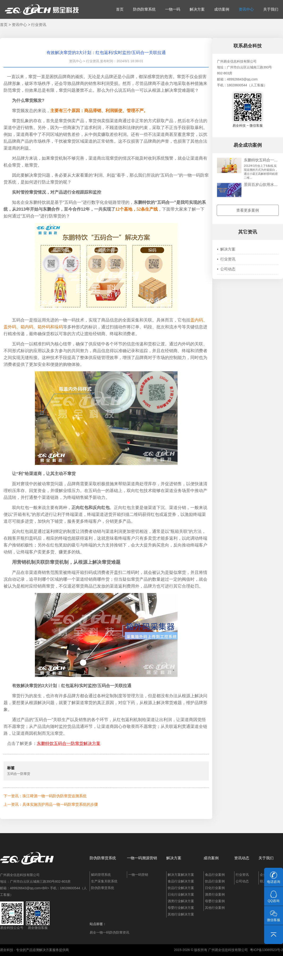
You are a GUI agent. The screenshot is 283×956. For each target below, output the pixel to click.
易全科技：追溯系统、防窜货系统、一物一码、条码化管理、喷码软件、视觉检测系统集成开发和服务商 (42, 9)
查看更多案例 (247, 210)
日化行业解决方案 (181, 894)
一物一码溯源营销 (142, 858)
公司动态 (226, 269)
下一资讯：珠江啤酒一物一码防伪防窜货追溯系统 (45, 796)
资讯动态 (241, 858)
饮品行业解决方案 (181, 888)
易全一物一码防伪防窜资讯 (109, 932)
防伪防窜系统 (144, 9)
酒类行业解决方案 (181, 901)
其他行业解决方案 (181, 914)
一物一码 (172, 9)
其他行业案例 (215, 908)
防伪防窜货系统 (103, 858)
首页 (120, 9)
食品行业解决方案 (181, 881)
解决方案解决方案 (181, 875)
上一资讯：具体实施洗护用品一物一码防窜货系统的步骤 (51, 804)
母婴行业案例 (215, 901)
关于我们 (270, 9)
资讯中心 (246, 9)
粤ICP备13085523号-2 (266, 950)
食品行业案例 (215, 875)
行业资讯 (38, 25)
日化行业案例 (215, 888)
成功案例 (221, 9)
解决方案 (197, 9)
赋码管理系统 (101, 875)
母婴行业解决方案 (181, 908)
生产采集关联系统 (104, 881)
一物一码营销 (138, 875)
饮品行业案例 (215, 881)
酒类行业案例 (215, 894)
